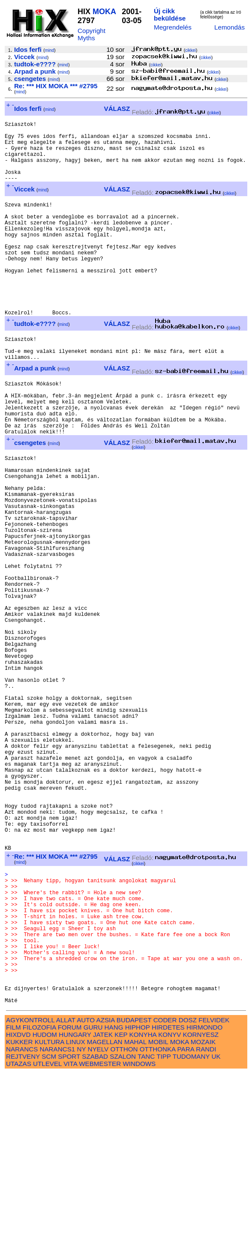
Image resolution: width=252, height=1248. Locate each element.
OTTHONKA (158, 1223)
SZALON (123, 1231)
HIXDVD (18, 1209)
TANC (146, 1231)
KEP (120, 1209)
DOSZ (188, 1194)
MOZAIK (203, 1216)
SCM (49, 1231)
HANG (114, 1202)
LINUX (75, 1216)
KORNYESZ (201, 1209)
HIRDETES (168, 1202)
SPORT (69, 1231)
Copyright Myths (91, 34)
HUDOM (45, 1209)
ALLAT (65, 1194)
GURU (93, 1202)
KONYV (169, 1209)
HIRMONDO (204, 1202)
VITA (70, 1238)
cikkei (190, 50)
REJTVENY (23, 1231)
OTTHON (124, 1223)
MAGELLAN (105, 1216)
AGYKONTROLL (30, 1194)
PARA (185, 1223)
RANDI (206, 1223)
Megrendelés (173, 27)
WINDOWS (139, 1238)
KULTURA (49, 1216)
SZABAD (95, 1231)
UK (216, 1231)
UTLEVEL (47, 1238)
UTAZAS (18, 1238)
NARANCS (22, 1223)
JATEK (103, 1209)
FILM (13, 1202)
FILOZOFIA (39, 1202)
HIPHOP (137, 1202)
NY (81, 1223)
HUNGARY (75, 1209)
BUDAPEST (134, 1194)
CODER (165, 1194)
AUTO (86, 1194)
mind (49, 50)
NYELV (98, 1223)
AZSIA (105, 1194)
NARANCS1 (57, 1223)
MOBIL (158, 1216)
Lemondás (229, 27)
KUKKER (19, 1216)
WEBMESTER (100, 1238)
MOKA (104, 11)
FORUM (70, 1202)
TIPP (163, 1231)
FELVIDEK (213, 1194)
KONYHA (142, 1209)
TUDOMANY (191, 1231)
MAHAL (135, 1216)
